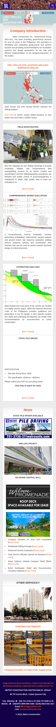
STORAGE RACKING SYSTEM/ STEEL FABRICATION (28, 670)
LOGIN (39, 686)
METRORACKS (9, 686)
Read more (13, 542)
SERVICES (13, 683)
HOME (5, 683)
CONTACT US (48, 686)
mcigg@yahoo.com (31, 706)
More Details (28, 189)
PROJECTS (48, 683)
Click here (9, 115)
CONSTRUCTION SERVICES (28, 626)
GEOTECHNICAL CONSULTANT (30, 683)
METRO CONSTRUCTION (25, 686)
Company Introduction (28, 31)
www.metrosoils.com (30, 709)
